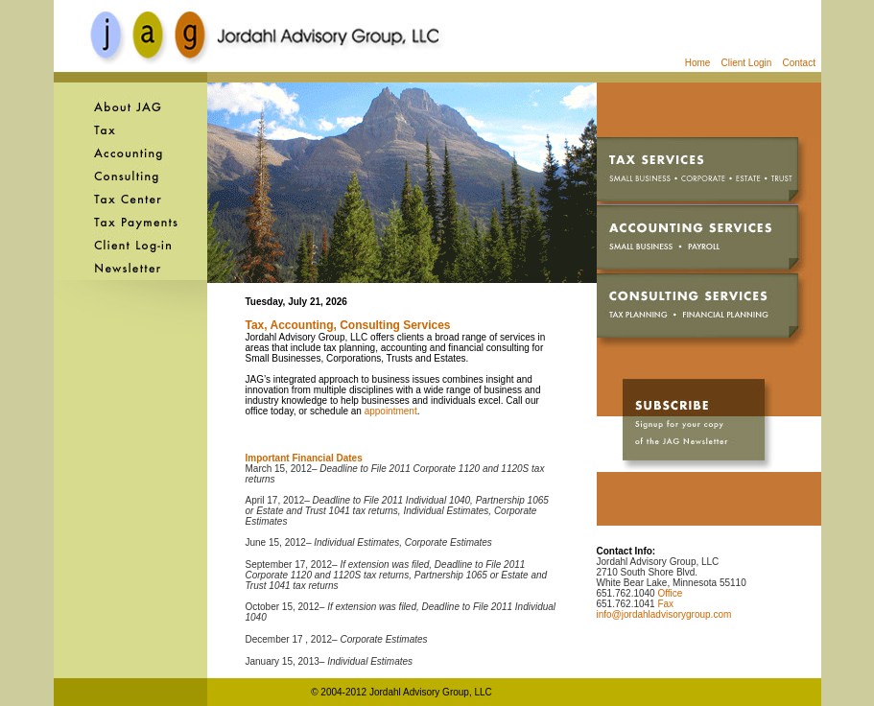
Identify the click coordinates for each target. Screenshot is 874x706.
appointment (391, 411)
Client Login (742, 63)
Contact (801, 63)
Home (698, 63)
